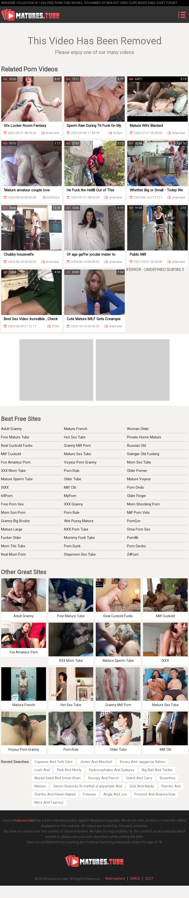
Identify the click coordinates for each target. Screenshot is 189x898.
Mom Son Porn (13, 512)
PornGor (134, 521)
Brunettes (167, 778)
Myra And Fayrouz (49, 802)
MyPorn (70, 496)
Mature (40, 786)
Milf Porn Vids (138, 512)
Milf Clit (70, 487)
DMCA (135, 879)
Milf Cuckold (11, 454)
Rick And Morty (69, 770)
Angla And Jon (115, 794)
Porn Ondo (135, 487)
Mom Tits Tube (13, 546)
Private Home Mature (144, 437)
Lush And (42, 770)
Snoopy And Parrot (103, 778)
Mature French (75, 429)
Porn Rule (71, 470)
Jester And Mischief (96, 762)
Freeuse (89, 794)
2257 (149, 879)
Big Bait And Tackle (157, 770)
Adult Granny (11, 429)
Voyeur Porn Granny (80, 462)
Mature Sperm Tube (17, 479)
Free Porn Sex (12, 504)
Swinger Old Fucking (143, 454)
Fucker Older (11, 537)
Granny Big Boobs (15, 521)
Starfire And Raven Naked (55, 794)
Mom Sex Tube (139, 462)
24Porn (133, 554)
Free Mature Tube (15, 437)
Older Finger (136, 496)
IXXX (5, 487)
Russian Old (136, 445)
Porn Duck (72, 546)
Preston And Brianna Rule (154, 794)
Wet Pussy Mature (79, 521)
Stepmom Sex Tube (80, 554)
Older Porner (137, 470)
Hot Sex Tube (75, 437)
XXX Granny (73, 504)
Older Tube (72, 479)
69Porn (7, 496)
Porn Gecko (136, 546)
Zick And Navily (141, 786)
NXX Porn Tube (76, 529)
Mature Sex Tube (77, 454)
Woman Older (138, 429)
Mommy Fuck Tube (79, 537)
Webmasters (115, 879)
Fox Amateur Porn (16, 462)
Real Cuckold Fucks (16, 445)
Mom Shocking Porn (143, 504)
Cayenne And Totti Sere (53, 762)
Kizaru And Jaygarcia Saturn (142, 762)
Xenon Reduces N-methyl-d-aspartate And (87, 786)
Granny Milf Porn (77, 445)
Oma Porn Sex (138, 529)
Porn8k (132, 537)
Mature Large (11, 529)
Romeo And (171, 786)
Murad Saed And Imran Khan (57, 778)
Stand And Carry (139, 778)
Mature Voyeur (139, 479)
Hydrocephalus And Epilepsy (111, 770)
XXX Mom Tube (13, 470)
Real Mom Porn (13, 554)
